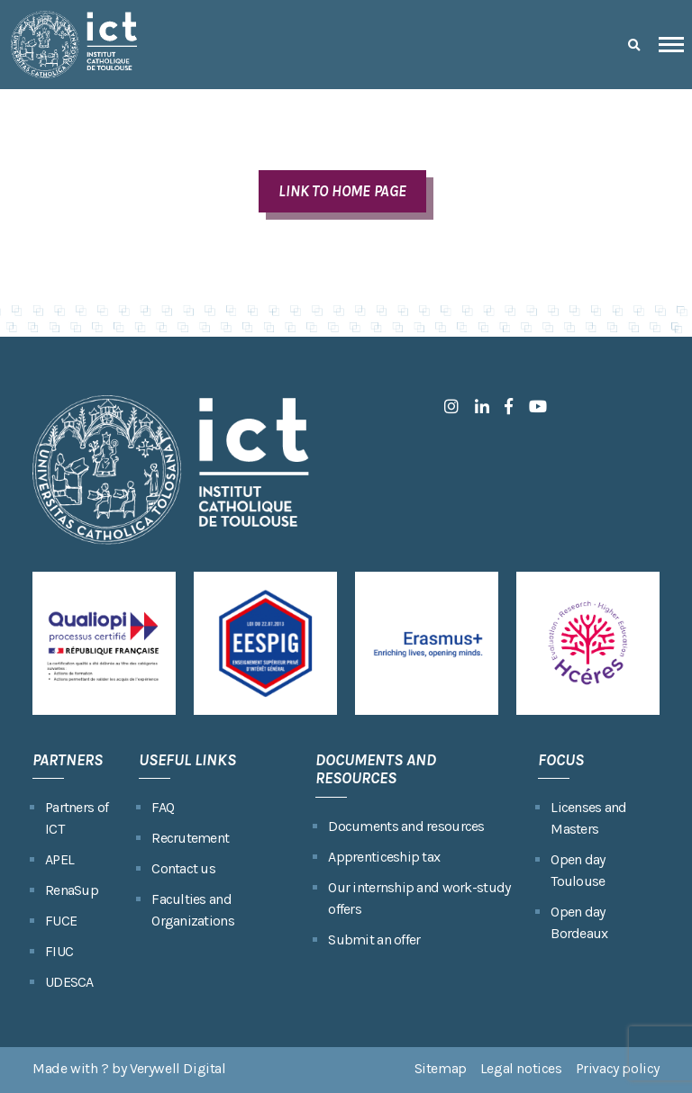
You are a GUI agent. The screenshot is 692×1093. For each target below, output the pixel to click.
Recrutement (190, 837)
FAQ (162, 807)
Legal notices (521, 1068)
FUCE (61, 920)
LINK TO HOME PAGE (342, 191)
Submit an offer (374, 939)
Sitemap (440, 1068)
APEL (59, 859)
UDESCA (69, 981)
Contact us (183, 868)
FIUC (59, 951)
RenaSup (71, 890)
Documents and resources (406, 826)
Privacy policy (618, 1068)
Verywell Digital (178, 1068)
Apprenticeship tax (384, 856)
